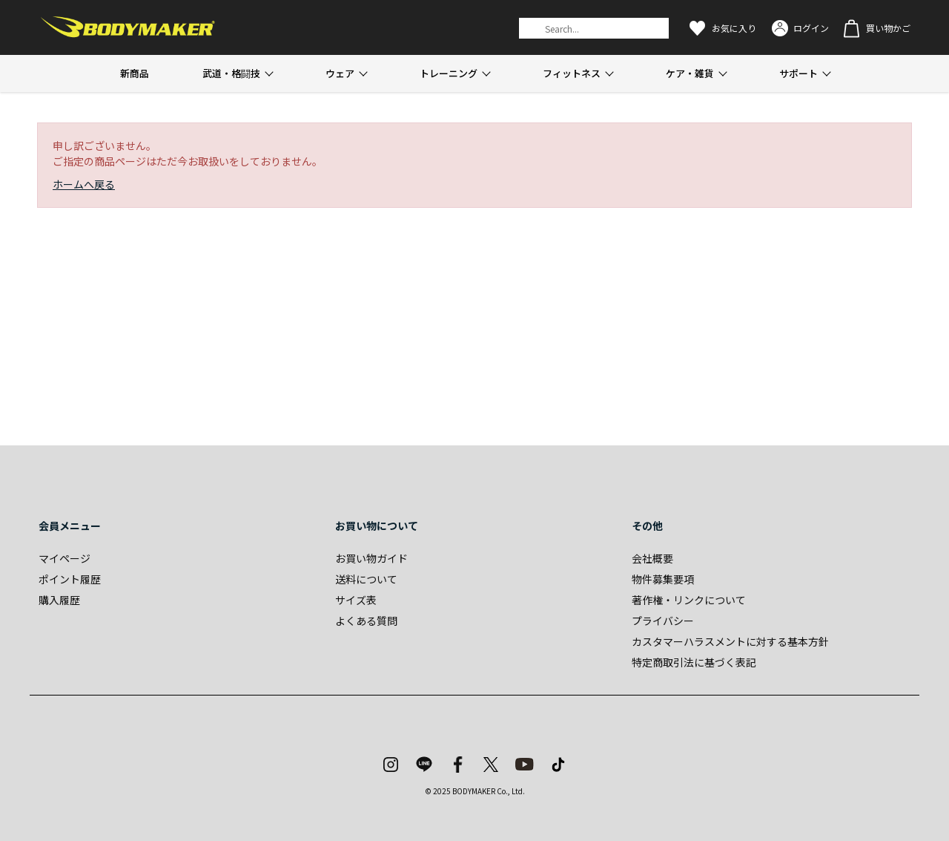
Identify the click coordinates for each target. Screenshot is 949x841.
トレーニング (448, 73)
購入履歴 (59, 599)
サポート (798, 73)
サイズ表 (356, 599)
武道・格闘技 (231, 73)
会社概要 (652, 558)
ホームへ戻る (84, 184)
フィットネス (572, 73)
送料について (366, 579)
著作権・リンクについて (689, 599)
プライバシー (663, 620)
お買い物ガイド (371, 558)
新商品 (134, 73)
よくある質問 (366, 620)
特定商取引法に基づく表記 (694, 662)
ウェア (339, 73)
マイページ (64, 558)
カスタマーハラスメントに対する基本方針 (730, 641)
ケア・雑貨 (690, 73)
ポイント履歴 (70, 579)
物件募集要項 (663, 579)
